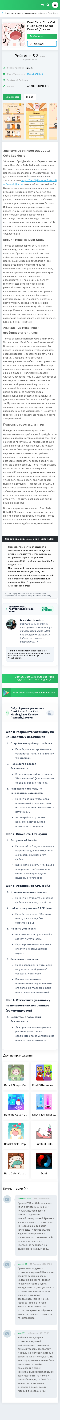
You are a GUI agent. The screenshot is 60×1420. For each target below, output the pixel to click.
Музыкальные (35, 74)
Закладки (37, 43)
